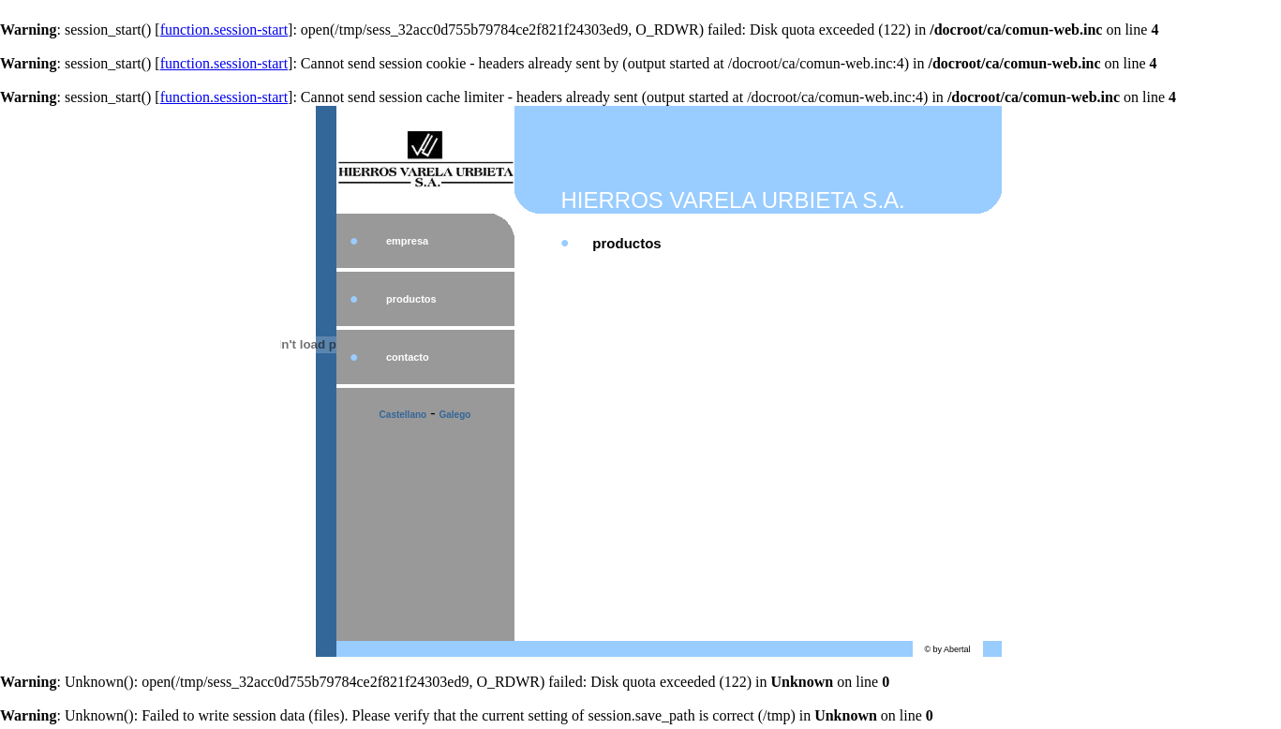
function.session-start (224, 29)
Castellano (403, 414)
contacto (407, 357)
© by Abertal (947, 649)
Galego (455, 414)
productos (411, 299)
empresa (407, 240)
